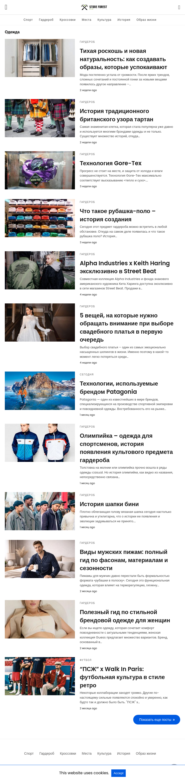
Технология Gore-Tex (110, 163)
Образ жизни (147, 20)
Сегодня (87, 374)
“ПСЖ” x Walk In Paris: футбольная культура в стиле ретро (122, 677)
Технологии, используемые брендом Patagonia (119, 388)
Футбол (86, 660)
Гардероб (46, 20)
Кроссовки (68, 20)
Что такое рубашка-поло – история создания (118, 215)
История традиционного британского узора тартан (116, 115)
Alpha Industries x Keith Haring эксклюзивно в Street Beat (125, 267)
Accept (119, 773)
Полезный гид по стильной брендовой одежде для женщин (125, 616)
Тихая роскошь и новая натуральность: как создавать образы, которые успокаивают (123, 59)
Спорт (28, 20)
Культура (105, 20)
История (124, 20)
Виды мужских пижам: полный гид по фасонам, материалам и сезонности (124, 560)
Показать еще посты (155, 719)
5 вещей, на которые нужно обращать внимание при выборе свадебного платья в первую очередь (126, 327)
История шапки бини (109, 504)
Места (87, 20)
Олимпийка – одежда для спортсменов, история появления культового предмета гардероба (126, 448)
